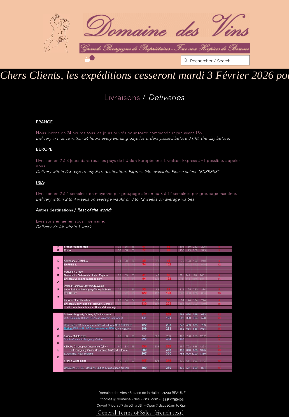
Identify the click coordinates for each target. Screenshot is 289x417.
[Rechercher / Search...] (215, 60)
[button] (89, 58)
